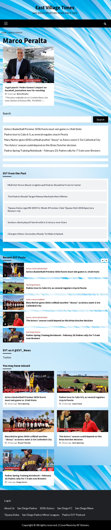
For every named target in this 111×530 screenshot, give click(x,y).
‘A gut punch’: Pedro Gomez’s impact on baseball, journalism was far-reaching (26, 89)
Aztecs (29, 268)
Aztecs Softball (38, 299)
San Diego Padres (33, 80)
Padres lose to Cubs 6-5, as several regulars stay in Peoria (36, 134)
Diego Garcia (21, 482)
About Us (9, 508)
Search (7, 113)
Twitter (7, 357)
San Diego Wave (84, 508)
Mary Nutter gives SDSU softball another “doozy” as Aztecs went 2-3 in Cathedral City (52, 139)
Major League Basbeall (14, 80)
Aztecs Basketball (39, 268)
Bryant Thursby (24, 443)
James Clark (77, 404)
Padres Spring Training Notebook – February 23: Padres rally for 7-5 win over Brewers (52, 150)
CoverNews (66, 525)
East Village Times (54, 7)
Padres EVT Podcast (73, 514)
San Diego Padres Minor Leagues (40, 514)
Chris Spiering (23, 404)
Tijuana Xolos (11, 514)
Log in (7, 500)
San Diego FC (64, 508)
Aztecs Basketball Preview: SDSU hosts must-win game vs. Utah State (43, 129)
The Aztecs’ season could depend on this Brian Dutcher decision (40, 145)
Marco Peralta (22, 94)
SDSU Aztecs (47, 508)
